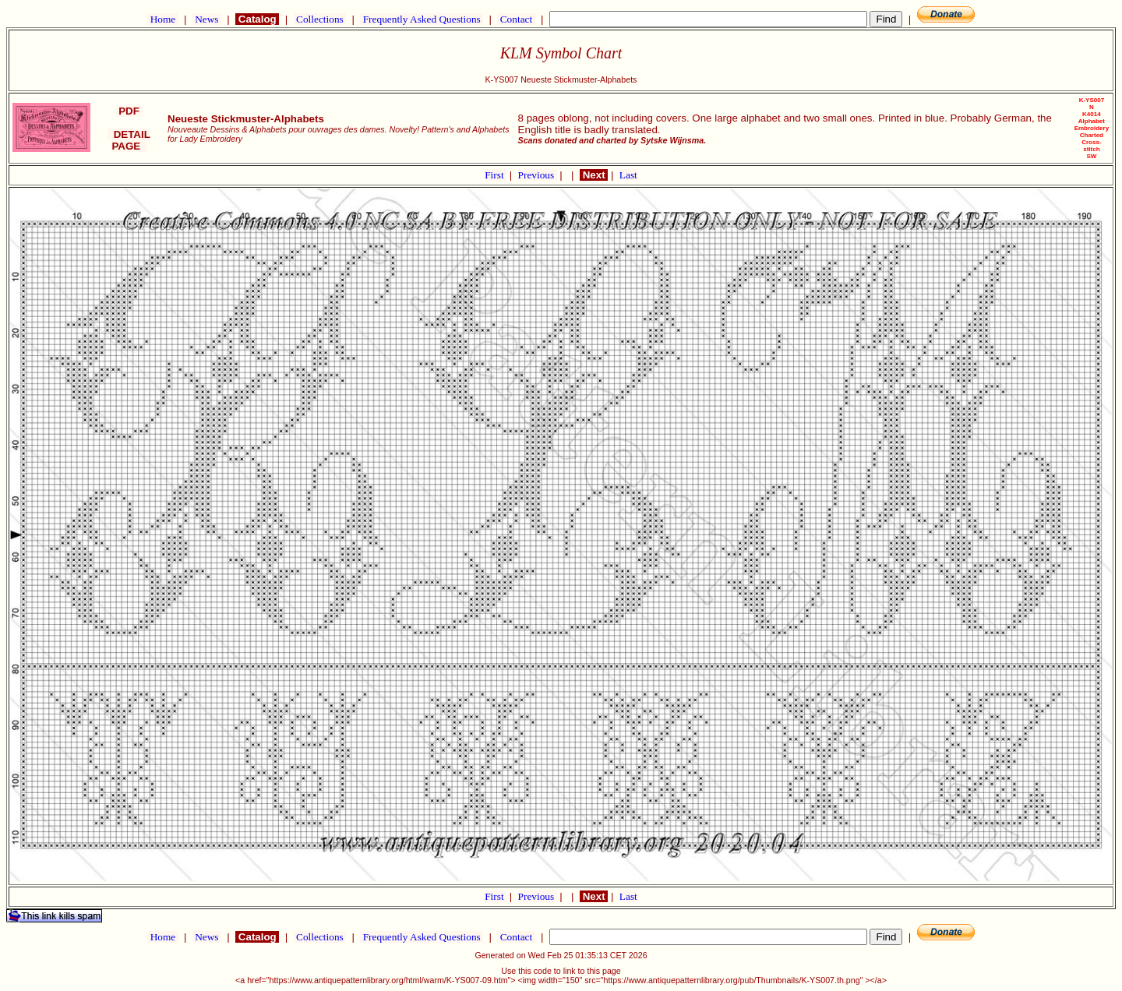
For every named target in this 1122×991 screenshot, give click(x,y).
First (495, 175)
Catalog (257, 19)
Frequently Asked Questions (421, 19)
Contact (516, 19)
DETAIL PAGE (129, 140)
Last (628, 175)
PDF (129, 111)
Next (594, 175)
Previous (537, 175)
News (206, 19)
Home (162, 19)
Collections (320, 19)
